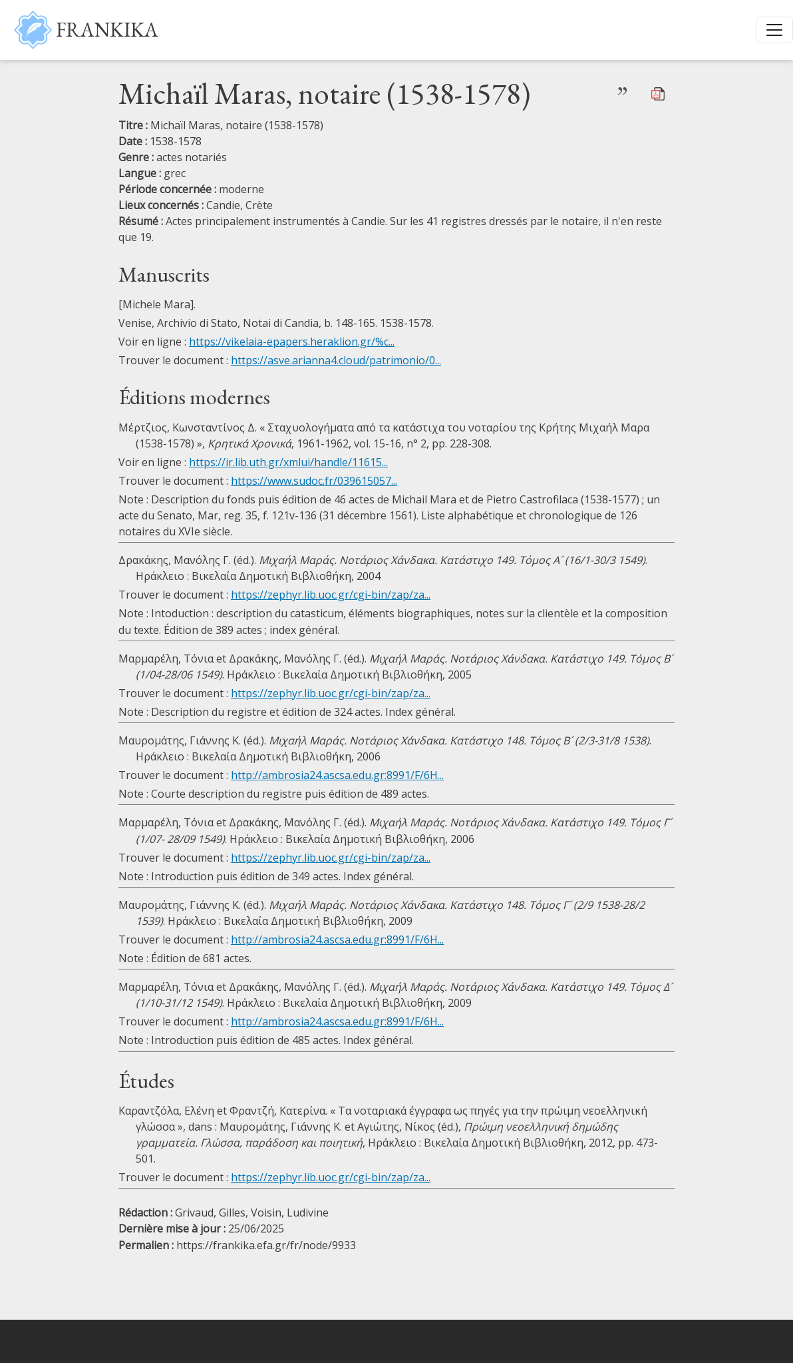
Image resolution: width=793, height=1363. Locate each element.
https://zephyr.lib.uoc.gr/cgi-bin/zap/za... (330, 594)
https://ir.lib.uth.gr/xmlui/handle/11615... (288, 462)
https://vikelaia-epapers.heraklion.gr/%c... (292, 341)
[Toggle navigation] (774, 30)
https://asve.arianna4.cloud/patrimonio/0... (336, 360)
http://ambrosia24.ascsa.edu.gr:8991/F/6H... (337, 775)
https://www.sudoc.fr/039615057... (314, 480)
